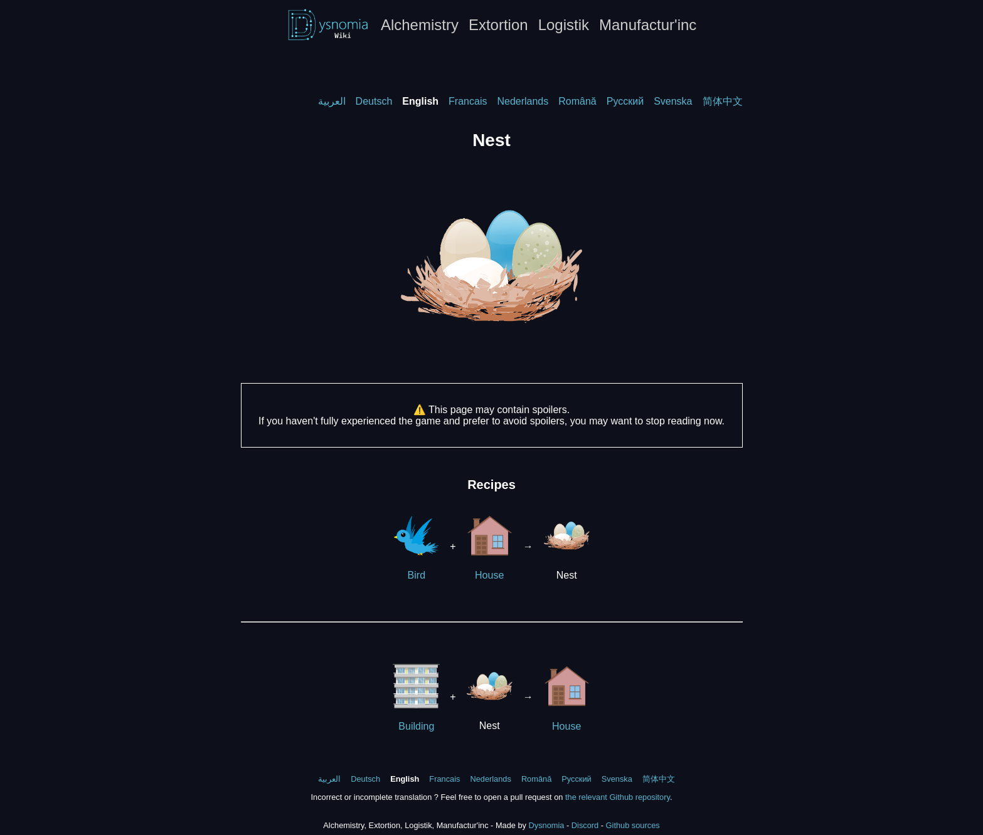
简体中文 (723, 101)
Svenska (673, 101)
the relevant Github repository (617, 797)
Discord (584, 825)
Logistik (563, 24)
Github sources (633, 825)
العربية (332, 101)
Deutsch (374, 101)
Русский (625, 101)
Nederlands (522, 101)
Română (577, 101)
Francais (468, 101)
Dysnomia (547, 825)
